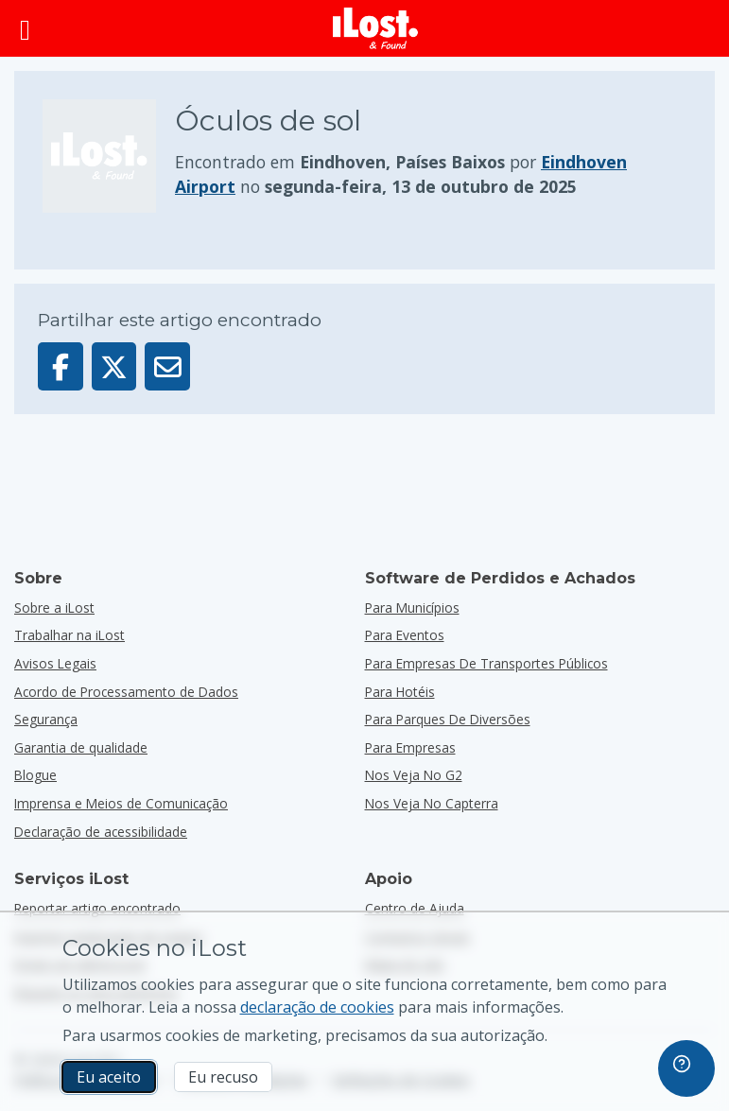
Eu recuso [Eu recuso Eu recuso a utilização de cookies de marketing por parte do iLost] (223, 1077)
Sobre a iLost (54, 607)
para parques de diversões (447, 719)
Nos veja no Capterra (431, 803)
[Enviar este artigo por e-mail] (167, 366)
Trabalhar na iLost (69, 635)
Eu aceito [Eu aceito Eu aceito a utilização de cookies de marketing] (109, 1077)
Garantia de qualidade (81, 747)
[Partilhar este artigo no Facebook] (60, 366)
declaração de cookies (317, 1007)
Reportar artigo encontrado (97, 908)
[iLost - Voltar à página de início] (375, 28)
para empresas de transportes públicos (486, 663)
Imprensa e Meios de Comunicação (121, 803)
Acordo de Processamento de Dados (126, 692)
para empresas (410, 747)
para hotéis (400, 692)
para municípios (412, 607)
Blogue (35, 775)
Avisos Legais (55, 663)
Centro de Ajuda (414, 908)
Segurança (46, 719)
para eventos (404, 635)
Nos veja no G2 (413, 775)
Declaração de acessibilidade (100, 832)
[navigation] (686, 1068)
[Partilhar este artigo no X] (114, 366)
